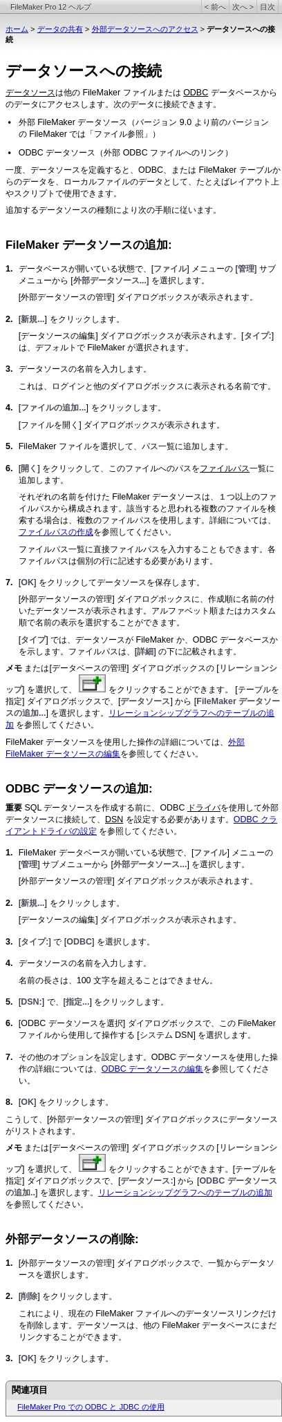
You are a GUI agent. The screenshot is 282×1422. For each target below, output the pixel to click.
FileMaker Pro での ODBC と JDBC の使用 (90, 1407)
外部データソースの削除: (72, 1239)
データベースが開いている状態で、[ (86, 269)
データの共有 (60, 29)
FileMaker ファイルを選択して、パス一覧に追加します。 (126, 446)
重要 (14, 808)
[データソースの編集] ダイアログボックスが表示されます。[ (131, 336)
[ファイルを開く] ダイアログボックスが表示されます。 (122, 425)
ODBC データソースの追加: (79, 788)
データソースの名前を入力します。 (85, 369)
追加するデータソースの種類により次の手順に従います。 (113, 210)
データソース (30, 92)
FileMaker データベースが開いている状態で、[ (106, 852)
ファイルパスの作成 (56, 532)
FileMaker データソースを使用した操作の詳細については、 (117, 742)
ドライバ (203, 808)
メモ (15, 668)
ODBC (195, 92)
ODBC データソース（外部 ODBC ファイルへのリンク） (126, 153)
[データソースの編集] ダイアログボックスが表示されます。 (130, 920)
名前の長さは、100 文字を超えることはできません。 (118, 980)
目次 (267, 7)
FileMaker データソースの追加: (89, 245)
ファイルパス (225, 468)
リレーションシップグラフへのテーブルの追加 (185, 1192)
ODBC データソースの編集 (153, 1069)
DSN (114, 819)
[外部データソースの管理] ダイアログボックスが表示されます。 (138, 297)
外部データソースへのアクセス (145, 29)
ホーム (17, 29)
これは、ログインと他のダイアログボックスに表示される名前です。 (147, 386)
